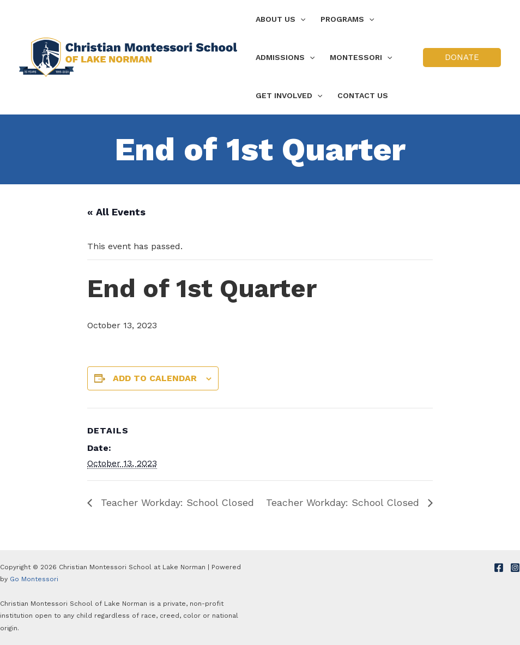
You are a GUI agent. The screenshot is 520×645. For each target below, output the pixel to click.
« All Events (116, 212)
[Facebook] (499, 567)
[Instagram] (515, 567)
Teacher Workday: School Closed (176, 502)
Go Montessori (34, 579)
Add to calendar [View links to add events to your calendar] (155, 378)
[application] (300, 19)
